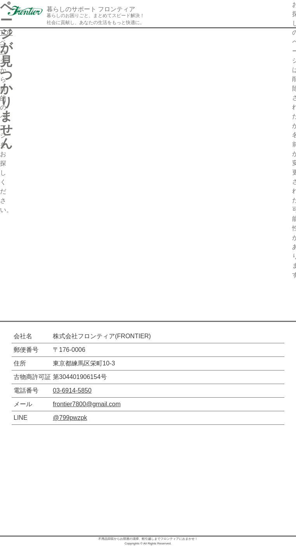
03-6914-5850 (72, 390)
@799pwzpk (70, 417)
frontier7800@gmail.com (87, 404)
